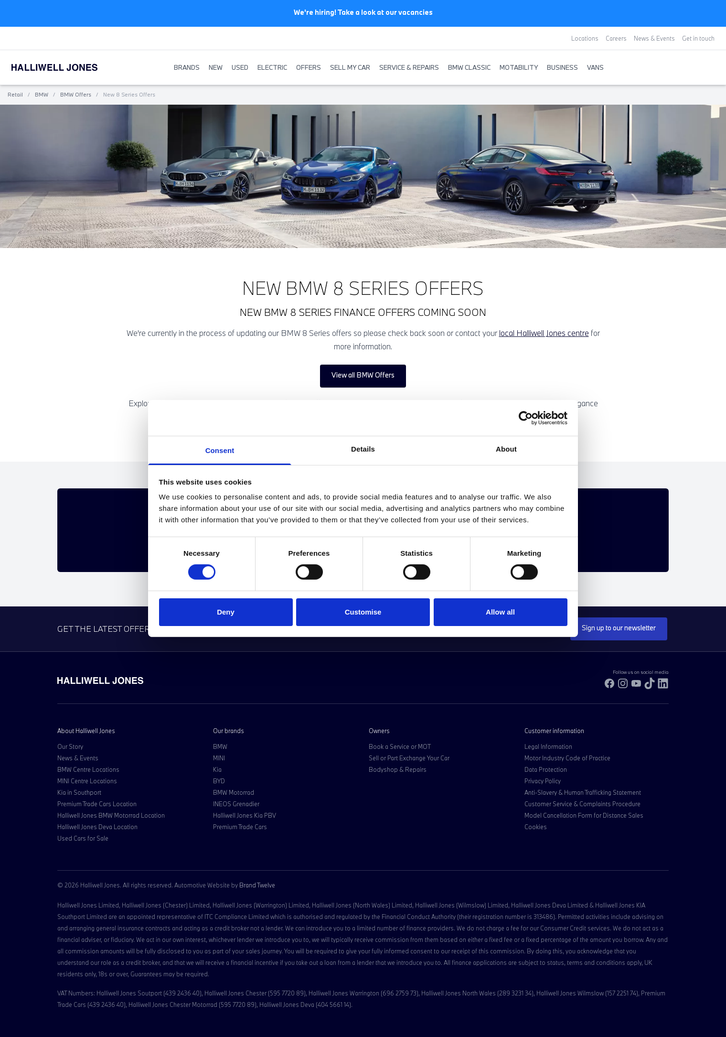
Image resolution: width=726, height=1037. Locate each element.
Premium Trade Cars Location (97, 804)
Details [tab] (363, 449)
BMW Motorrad (233, 792)
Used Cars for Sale (82, 838)
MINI (219, 758)
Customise (363, 612)
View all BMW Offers (363, 374)
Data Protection (545, 769)
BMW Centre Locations (88, 769)
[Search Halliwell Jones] (690, 67)
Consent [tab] (220, 450)
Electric (272, 67)
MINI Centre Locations (87, 781)
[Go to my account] (700, 68)
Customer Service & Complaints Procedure (582, 804)
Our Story (70, 746)
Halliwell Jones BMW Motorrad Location (111, 815)
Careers (616, 38)
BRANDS (187, 67)
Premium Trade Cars (240, 827)
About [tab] (506, 449)
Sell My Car (350, 67)
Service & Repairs (409, 67)
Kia (217, 769)
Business (562, 67)
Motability (519, 67)
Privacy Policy (542, 781)
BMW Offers (75, 94)
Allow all (500, 612)
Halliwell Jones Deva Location (97, 827)
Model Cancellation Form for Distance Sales (583, 815)
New (216, 67)
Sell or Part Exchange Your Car (409, 758)
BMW (41, 94)
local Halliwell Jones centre (544, 333)
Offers (308, 67)
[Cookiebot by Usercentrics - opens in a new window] (525, 417)
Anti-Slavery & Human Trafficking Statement (582, 792)
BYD (219, 781)
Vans (595, 67)
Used (240, 67)
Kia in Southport (79, 792)
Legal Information (548, 746)
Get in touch (698, 38)
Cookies (535, 827)
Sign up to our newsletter (619, 627)
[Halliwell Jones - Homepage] (66, 67)
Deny (226, 612)
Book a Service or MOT (400, 746)
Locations (584, 38)
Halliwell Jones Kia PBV (244, 815)
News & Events (654, 38)
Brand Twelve (257, 885)
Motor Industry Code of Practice (567, 758)
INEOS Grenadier (236, 804)
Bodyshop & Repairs (398, 769)
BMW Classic (469, 67)
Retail (15, 94)
